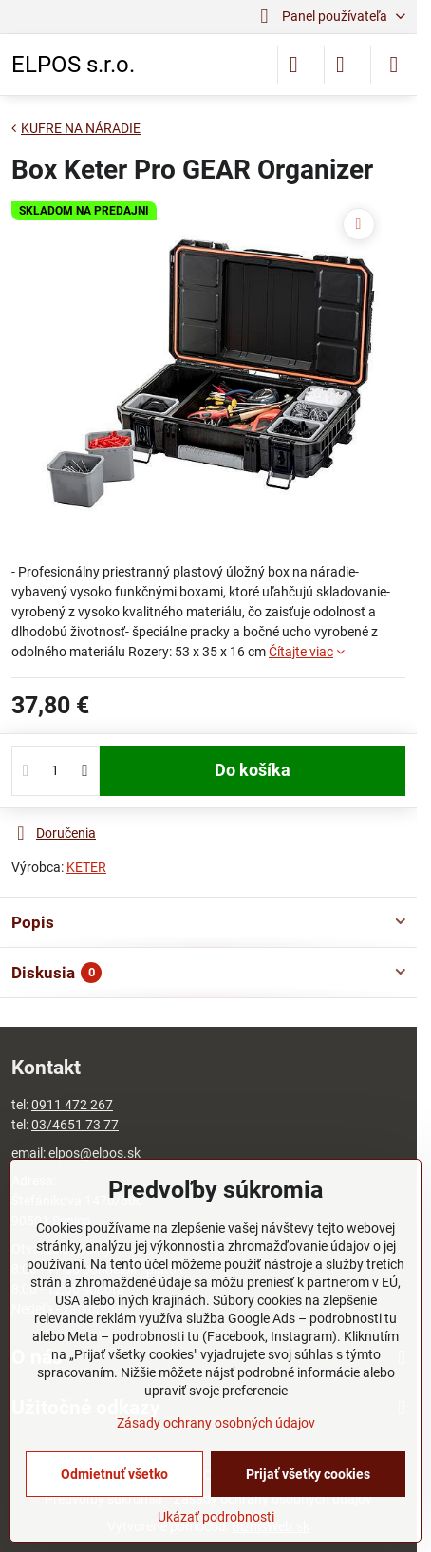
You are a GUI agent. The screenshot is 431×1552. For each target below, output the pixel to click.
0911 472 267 (72, 1104)
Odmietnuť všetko (114, 1474)
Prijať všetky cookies (308, 1474)
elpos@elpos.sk (94, 1153)
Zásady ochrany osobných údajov (216, 1422)
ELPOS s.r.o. (73, 64)
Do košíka (252, 770)
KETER (86, 867)
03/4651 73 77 (75, 1124)
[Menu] (394, 65)
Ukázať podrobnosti (216, 1516)
